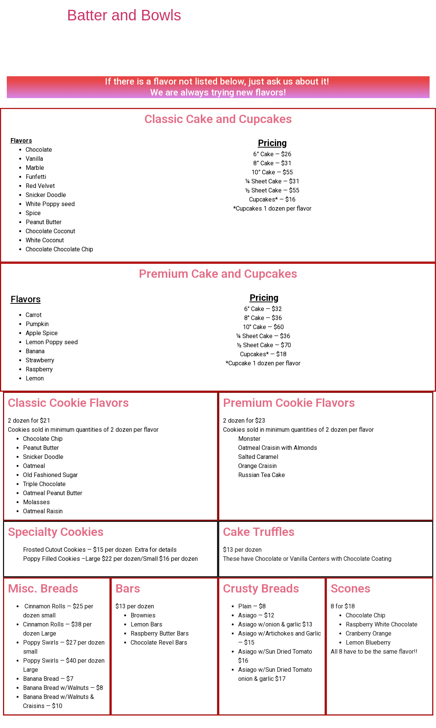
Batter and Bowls (124, 15)
